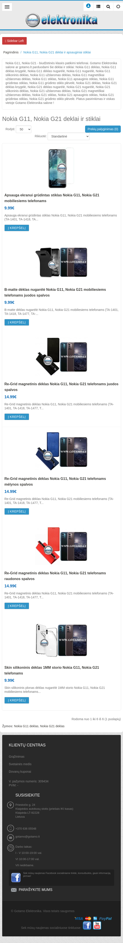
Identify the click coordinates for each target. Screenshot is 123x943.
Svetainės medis (20, 764)
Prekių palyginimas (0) (103, 129)
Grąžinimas (16, 756)
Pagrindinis (11, 52)
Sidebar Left (14, 41)
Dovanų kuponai (20, 771)
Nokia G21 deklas (52, 726)
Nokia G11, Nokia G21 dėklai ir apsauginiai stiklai (57, 52)
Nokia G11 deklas (26, 726)
